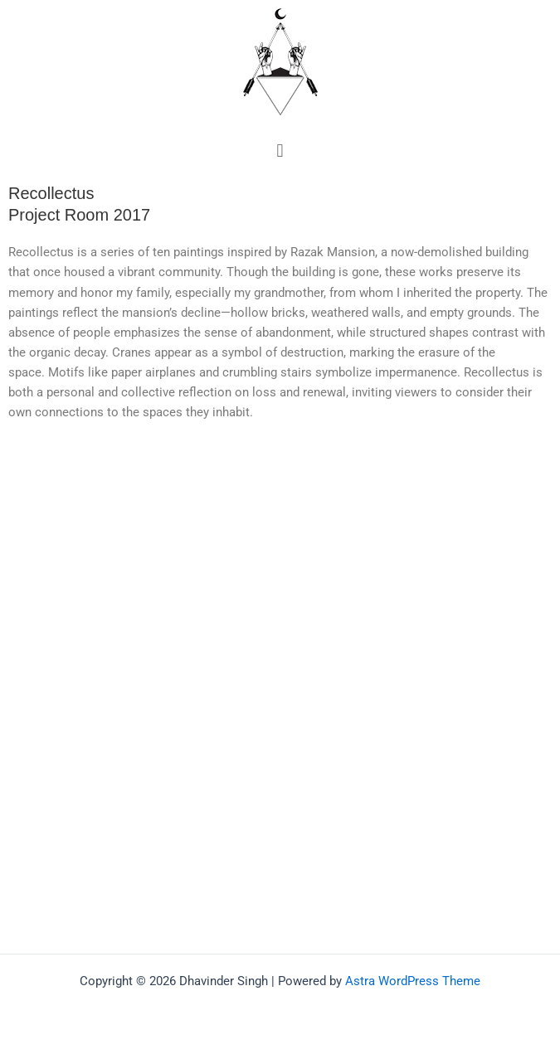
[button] (280, 150)
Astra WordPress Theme (412, 981)
